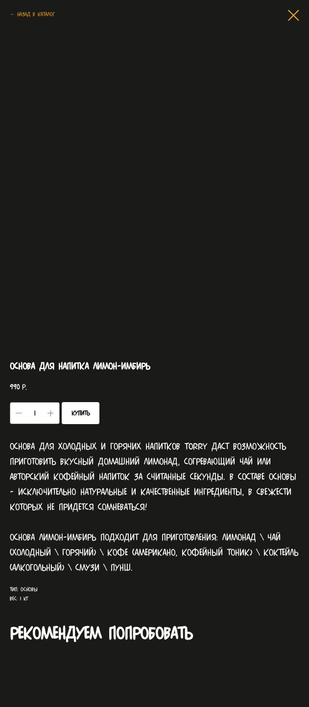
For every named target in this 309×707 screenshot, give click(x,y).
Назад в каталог (36, 14)
